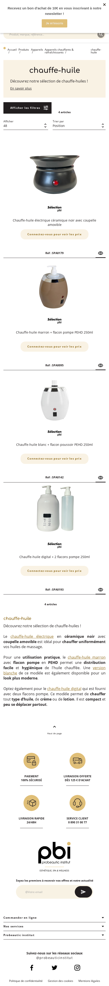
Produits (23, 50)
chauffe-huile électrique (32, 636)
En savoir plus (21, 88)
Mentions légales (89, 981)
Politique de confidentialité (26, 981)
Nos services (54, 926)
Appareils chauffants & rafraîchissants (59, 51)
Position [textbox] (59, 125)
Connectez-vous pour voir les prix (54, 234)
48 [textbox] (5, 125)
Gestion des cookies (60, 981)
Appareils (37, 50)
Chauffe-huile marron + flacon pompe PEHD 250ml (54, 332)
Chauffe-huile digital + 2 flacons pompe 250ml (54, 557)
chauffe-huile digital (64, 688)
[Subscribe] (83, 892)
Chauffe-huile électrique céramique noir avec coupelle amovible (54, 222)
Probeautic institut (54, 935)
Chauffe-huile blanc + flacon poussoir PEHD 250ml (54, 444)
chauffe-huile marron (87, 657)
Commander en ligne (54, 917)
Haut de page (54, 729)
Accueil (12, 50)
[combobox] (52, 34)
